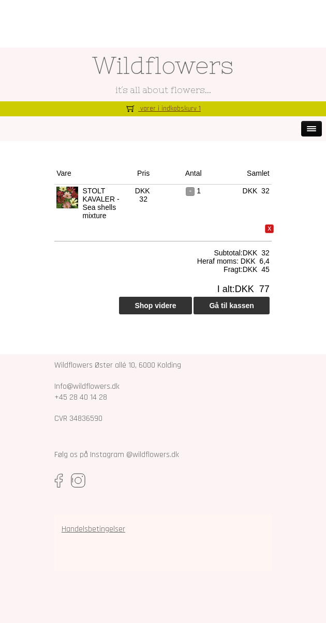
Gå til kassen (231, 305)
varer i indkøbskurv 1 (163, 108)
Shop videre (155, 305)
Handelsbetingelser (93, 529)
